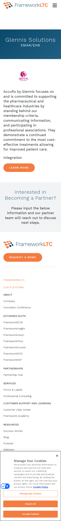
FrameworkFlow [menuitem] (13, 341)
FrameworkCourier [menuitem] (14, 347)
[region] (30, 486)
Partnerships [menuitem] (13, 368)
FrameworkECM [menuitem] (13, 322)
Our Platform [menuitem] (13, 287)
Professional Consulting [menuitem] (17, 396)
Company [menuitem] (9, 301)
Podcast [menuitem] (8, 443)
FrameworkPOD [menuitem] (13, 353)
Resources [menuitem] (11, 424)
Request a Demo (22, 257)
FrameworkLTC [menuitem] (14, 280)
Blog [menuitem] (6, 437)
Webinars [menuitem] (8, 449)
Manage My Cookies (30, 493)
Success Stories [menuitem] (13, 431)
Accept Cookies (30, 514)
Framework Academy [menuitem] (16, 415)
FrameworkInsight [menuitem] (14, 328)
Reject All (30, 504)
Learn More (19, 167)
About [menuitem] (7, 294)
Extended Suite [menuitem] (14, 316)
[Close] (57, 455)
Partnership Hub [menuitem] (13, 374)
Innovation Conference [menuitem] (17, 307)
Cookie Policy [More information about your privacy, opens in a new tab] (40, 487)
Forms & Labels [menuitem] (12, 389)
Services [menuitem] (9, 383)
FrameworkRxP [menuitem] (12, 359)
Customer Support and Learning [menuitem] (27, 403)
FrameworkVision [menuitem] (13, 334)
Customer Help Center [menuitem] (17, 409)
